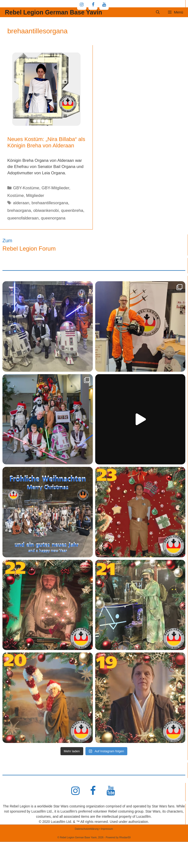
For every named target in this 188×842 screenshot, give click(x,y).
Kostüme (15, 195)
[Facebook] (93, 5)
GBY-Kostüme (26, 188)
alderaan (21, 203)
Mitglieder (35, 195)
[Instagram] (81, 5)
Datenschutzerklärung (87, 829)
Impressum (107, 829)
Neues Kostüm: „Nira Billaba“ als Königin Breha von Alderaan (46, 142)
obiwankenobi (46, 210)
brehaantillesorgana (50, 203)
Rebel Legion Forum (29, 248)
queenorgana (53, 218)
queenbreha (72, 210)
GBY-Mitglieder (55, 188)
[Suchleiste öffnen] (158, 12)
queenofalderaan (23, 218)
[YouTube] (104, 5)
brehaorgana (19, 210)
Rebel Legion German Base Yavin (53, 12)
